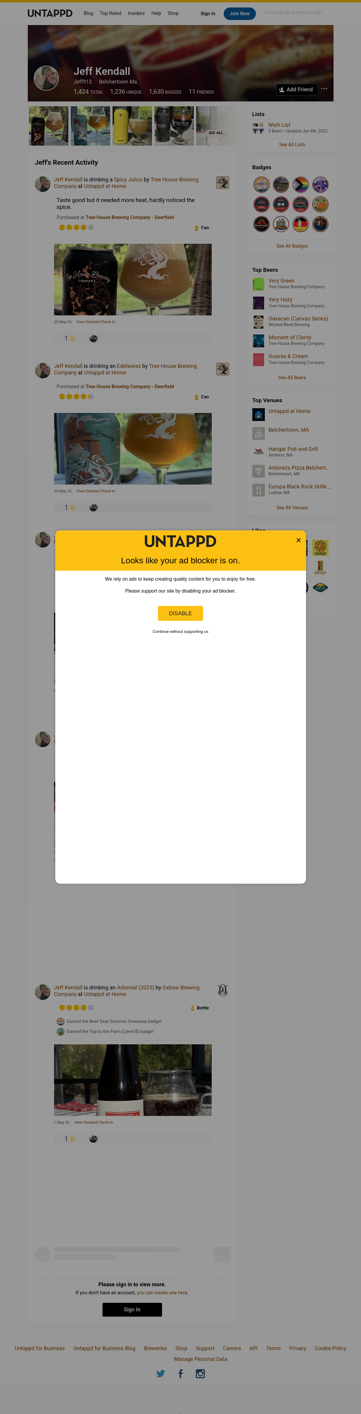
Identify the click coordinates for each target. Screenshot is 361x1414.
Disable (180, 613)
